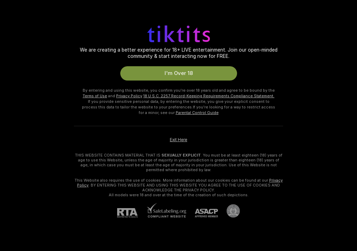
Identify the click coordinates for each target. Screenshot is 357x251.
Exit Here (178, 139)
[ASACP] (202, 213)
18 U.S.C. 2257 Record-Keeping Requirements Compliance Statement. (208, 95)
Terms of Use (95, 95)
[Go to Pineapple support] (229, 211)
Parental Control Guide (197, 112)
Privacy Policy (129, 95)
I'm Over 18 (179, 73)
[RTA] (131, 213)
